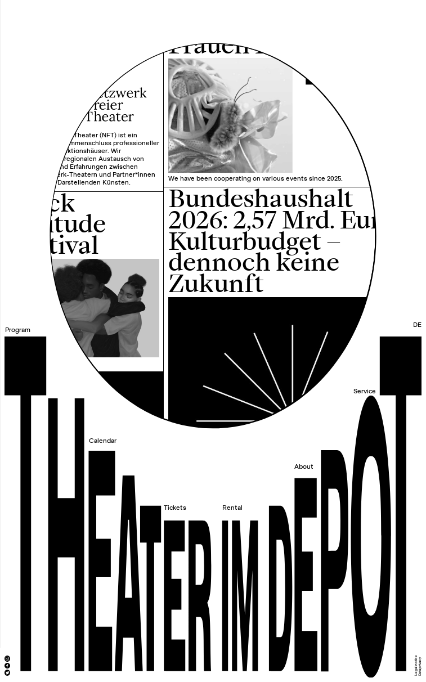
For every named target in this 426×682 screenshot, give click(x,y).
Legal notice (416, 665)
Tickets (175, 508)
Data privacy (419, 666)
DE (417, 325)
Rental (232, 508)
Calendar (102, 441)
